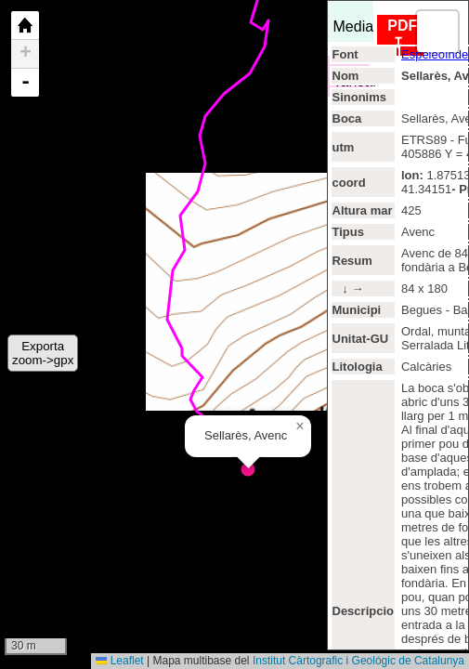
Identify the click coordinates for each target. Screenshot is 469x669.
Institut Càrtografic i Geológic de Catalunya (358, 660)
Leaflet (119, 660)
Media (353, 22)
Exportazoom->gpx (42, 353)
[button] (300, 426)
